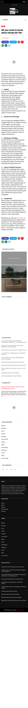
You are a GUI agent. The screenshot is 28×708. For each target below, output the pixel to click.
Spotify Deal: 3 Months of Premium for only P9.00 (13, 600)
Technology (4, 447)
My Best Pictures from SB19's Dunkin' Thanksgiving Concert (13, 387)
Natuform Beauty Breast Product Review (12, 362)
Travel (3, 26)
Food (2, 431)
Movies (3, 442)
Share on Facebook (5, 42)
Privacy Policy (4, 509)
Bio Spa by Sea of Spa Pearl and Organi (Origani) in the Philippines (12, 346)
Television (4, 450)
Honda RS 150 (21, 218)
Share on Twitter (13, 42)
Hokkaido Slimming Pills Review (10, 373)
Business (3, 428)
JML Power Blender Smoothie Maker (11, 376)
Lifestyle (3, 436)
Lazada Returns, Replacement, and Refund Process (13, 353)
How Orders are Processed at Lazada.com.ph (14, 350)
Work (2, 455)
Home (2, 503)
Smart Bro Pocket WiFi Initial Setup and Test (13, 365)
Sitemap (3, 511)
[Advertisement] (14, 660)
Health (3, 434)
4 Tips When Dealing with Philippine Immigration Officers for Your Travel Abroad (13, 341)
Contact (3, 507)
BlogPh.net (20, 610)
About (2, 505)
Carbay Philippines (5, 38)
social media (4, 458)
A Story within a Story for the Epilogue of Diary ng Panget (12, 358)
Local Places (4, 439)
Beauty (3, 425)
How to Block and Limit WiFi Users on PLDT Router (13, 369)
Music (3, 444)
